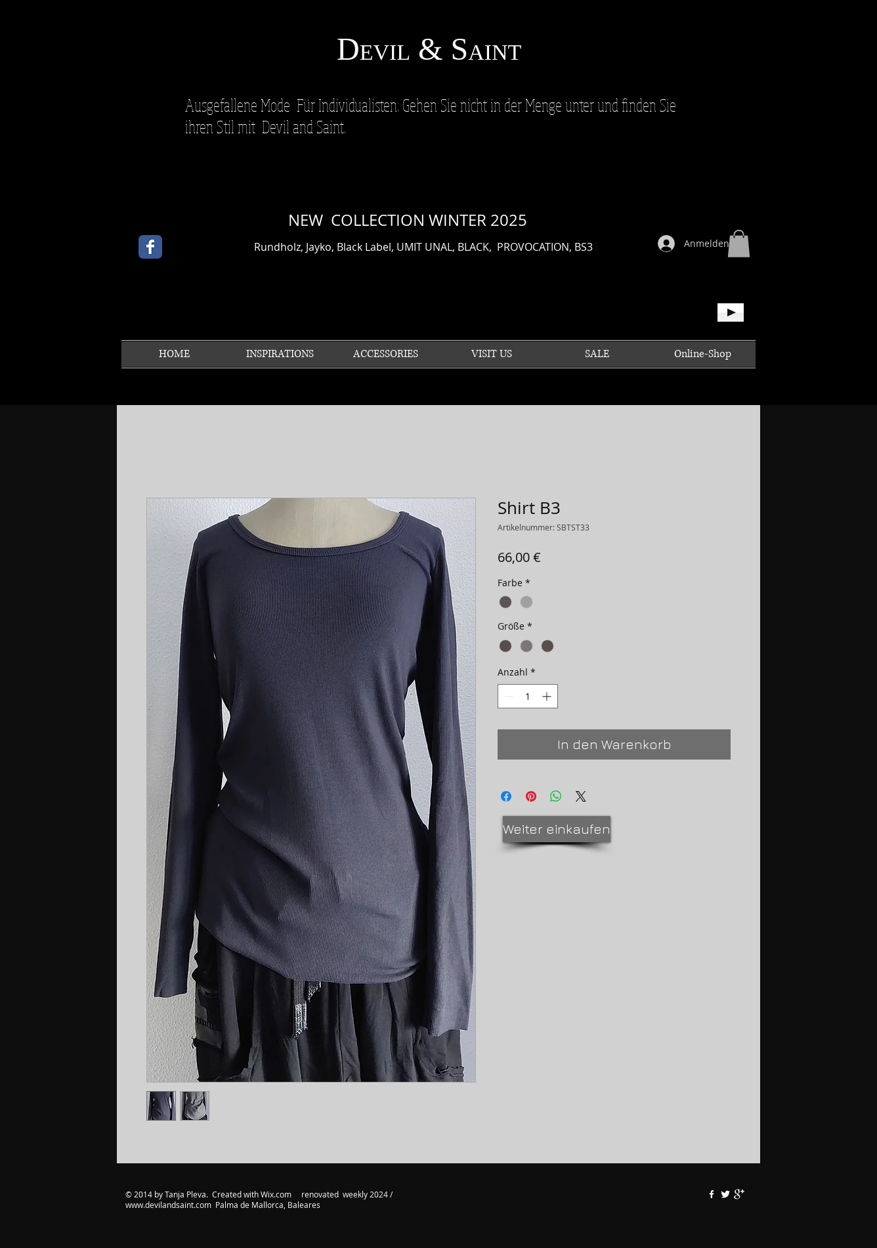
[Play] (730, 312)
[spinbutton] (528, 696)
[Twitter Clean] (725, 1194)
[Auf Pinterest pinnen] (531, 796)
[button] (738, 243)
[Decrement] (508, 696)
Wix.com (277, 1194)
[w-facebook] (711, 1194)
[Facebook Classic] (150, 247)
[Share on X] (581, 796)
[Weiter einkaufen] (556, 829)
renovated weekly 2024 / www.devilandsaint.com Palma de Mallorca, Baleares (259, 1199)
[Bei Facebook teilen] (506, 796)
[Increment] (548, 696)
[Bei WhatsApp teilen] (556, 796)
